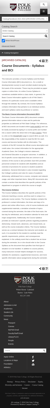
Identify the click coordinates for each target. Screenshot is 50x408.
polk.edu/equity (25, 398)
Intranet (25, 388)
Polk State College (20, 7)
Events (11, 344)
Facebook (33, 357)
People (11, 340)
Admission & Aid (10, 305)
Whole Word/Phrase (12, 40)
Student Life (8, 312)
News (6, 319)
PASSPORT (17, 136)
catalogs (16, 402)
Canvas (11, 326)
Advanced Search (8, 46)
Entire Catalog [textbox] (8, 31)
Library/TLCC (13, 337)
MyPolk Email (13, 330)
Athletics (7, 367)
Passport (11, 323)
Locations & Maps (11, 360)
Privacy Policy (20, 382)
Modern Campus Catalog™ (29, 404)
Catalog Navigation (11, 53)
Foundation (8, 364)
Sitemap (10, 382)
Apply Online (9, 357)
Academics (8, 309)
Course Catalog (37, 385)
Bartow (20, 293)
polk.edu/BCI (36, 127)
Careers (27, 385)
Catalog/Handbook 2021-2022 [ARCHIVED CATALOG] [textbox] (23, 19)
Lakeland (30, 290)
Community (8, 316)
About (6, 302)
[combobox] (25, 19)
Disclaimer (32, 382)
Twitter (33, 360)
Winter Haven (21, 290)
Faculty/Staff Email (15, 333)
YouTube (33, 364)
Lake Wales (28, 293)
